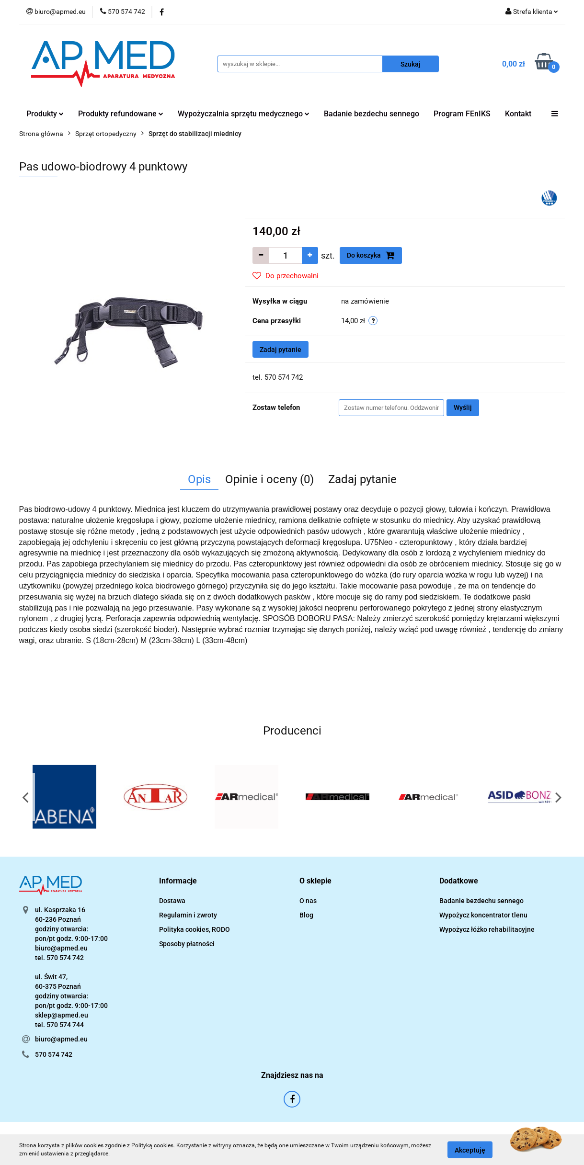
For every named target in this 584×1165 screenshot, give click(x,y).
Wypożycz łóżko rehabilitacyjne (487, 929)
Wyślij (463, 407)
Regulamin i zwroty (188, 915)
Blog (306, 915)
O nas (308, 901)
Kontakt (518, 113)
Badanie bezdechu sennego (371, 113)
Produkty (45, 113)
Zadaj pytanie (280, 349)
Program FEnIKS (462, 113)
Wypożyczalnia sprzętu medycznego (243, 113)
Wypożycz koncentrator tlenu (483, 915)
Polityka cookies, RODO (194, 929)
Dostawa (172, 901)
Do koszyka (371, 255)
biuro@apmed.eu (61, 1039)
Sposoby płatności (187, 944)
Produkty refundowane (120, 113)
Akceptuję (470, 1150)
